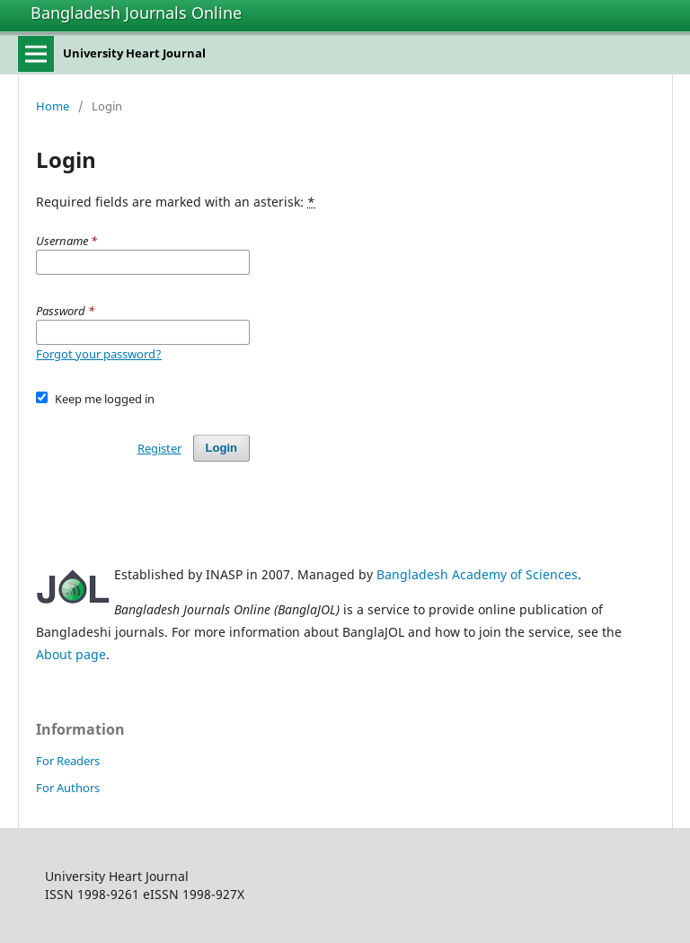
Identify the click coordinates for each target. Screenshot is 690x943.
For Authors (68, 788)
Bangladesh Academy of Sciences (477, 574)
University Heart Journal (134, 53)
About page (71, 654)
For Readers (68, 761)
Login (221, 447)
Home (52, 106)
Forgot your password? (99, 354)
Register (159, 448)
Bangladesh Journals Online (136, 12)
